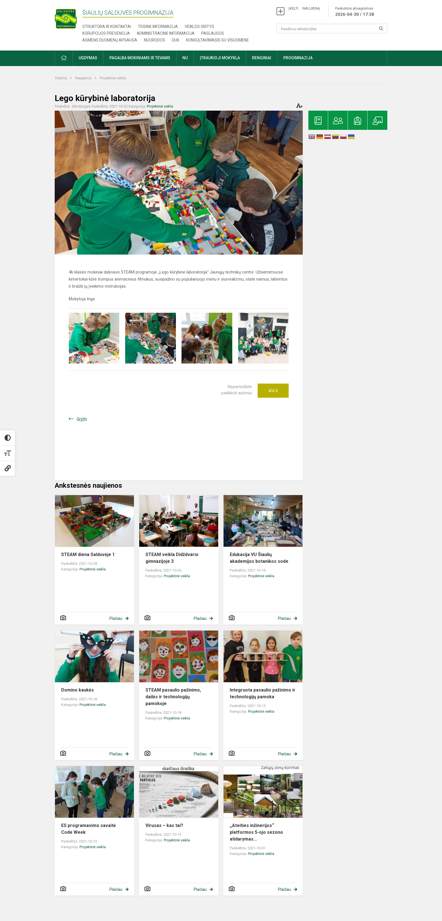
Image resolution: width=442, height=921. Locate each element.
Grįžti (82, 419)
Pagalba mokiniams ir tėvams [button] (139, 58)
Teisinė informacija (158, 26)
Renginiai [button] (261, 58)
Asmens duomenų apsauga (109, 40)
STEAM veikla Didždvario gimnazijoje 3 (171, 558)
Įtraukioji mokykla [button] (220, 58)
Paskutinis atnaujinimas (354, 11)
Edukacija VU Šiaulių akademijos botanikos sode (259, 558)
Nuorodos (154, 40)
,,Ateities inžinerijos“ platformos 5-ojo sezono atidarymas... (256, 832)
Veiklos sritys (199, 26)
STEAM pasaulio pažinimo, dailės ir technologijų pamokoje (173, 696)
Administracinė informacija (166, 33)
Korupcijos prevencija (106, 33)
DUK (175, 40)
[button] (63, 58)
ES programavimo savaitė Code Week (88, 829)
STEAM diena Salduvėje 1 (88, 554)
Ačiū (273, 391)
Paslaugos (212, 33)
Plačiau (115, 618)
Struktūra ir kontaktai (106, 26)
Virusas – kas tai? (164, 825)
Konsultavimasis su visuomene (217, 40)
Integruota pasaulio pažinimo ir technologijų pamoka (262, 693)
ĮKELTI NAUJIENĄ (304, 8)
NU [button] (185, 58)
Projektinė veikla (113, 78)
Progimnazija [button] (298, 58)
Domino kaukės (77, 690)
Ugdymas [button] (88, 58)
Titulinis (61, 78)
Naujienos (83, 78)
